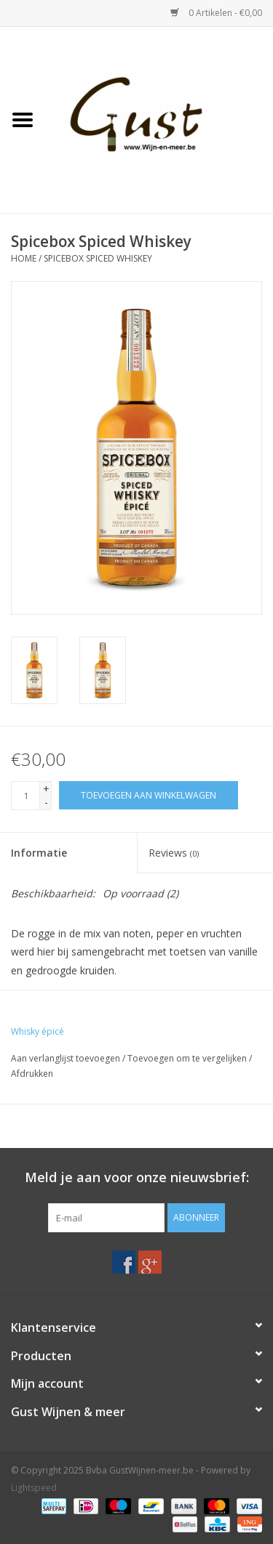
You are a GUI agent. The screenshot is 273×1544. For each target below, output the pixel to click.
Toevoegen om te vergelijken (188, 1058)
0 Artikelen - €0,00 (216, 13)
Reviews (174, 853)
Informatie (39, 853)
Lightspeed (34, 1488)
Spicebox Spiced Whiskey (98, 258)
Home (23, 258)
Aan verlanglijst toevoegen (65, 1058)
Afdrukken (32, 1073)
